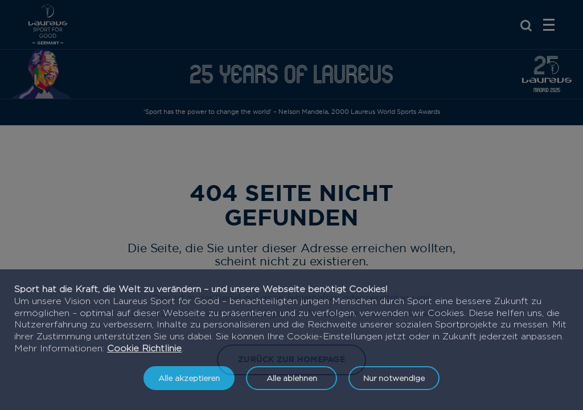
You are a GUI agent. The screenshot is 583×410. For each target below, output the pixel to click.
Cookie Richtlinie (144, 348)
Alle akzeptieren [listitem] (189, 378)
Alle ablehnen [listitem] (291, 378)
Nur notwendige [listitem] (394, 378)
